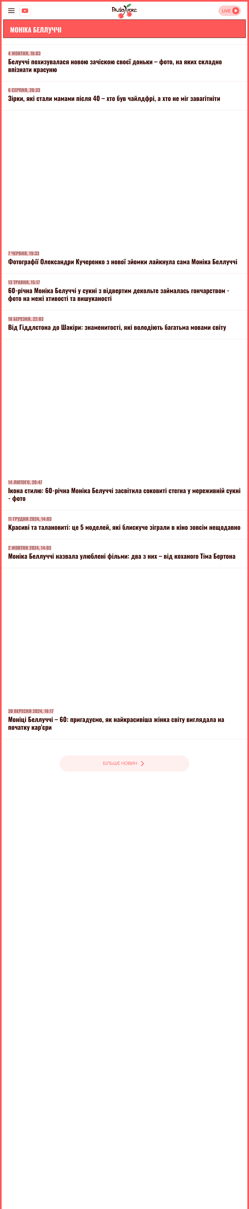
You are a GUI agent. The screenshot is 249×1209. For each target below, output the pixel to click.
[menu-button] (11, 11)
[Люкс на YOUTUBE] (24, 11)
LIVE (226, 11)
